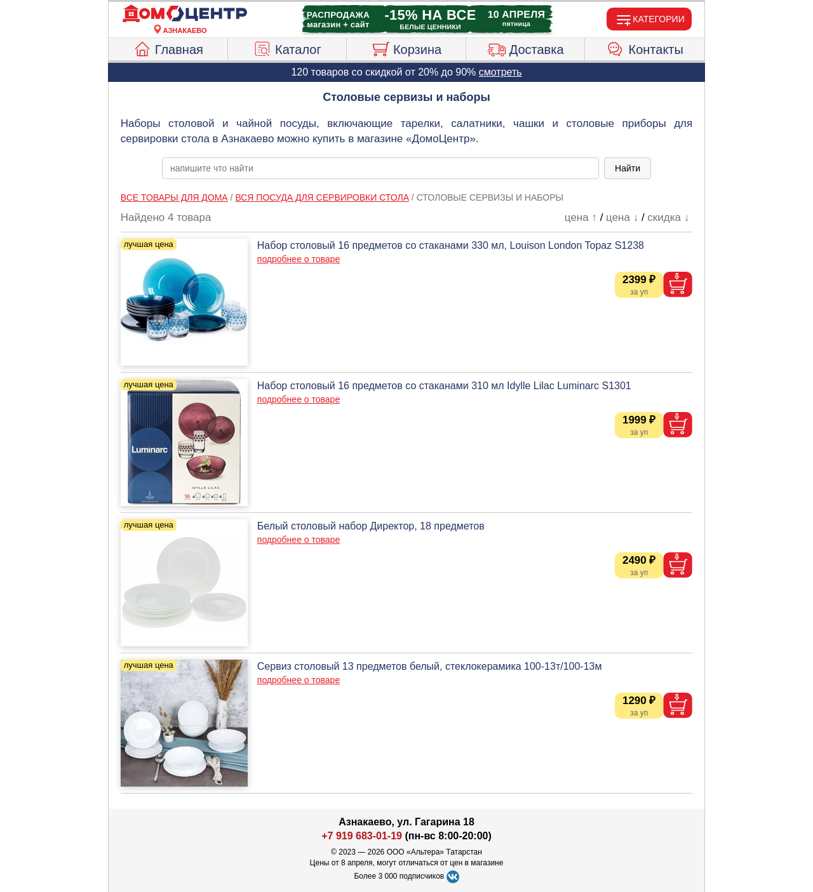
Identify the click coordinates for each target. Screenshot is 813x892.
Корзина (406, 47)
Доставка (525, 47)
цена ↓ (622, 217)
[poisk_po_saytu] (380, 168)
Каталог (287, 47)
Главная (168, 47)
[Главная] (184, 14)
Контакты (645, 47)
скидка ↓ (668, 217)
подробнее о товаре (298, 259)
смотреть (500, 72)
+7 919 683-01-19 (361, 835)
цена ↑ (581, 217)
